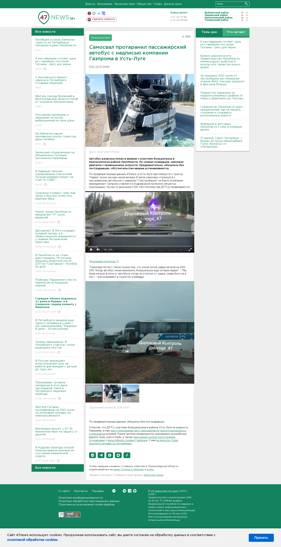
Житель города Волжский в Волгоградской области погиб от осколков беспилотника (56, 101)
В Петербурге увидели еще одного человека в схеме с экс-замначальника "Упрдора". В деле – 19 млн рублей (56, 327)
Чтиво (158, 4)
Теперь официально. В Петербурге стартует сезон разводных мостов (56, 347)
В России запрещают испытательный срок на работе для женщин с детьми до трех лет (56, 368)
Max (135, 490)
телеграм (98, 13)
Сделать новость (103, 19)
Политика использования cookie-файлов (86, 504)
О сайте (64, 491)
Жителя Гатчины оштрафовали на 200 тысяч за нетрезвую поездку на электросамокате (56, 414)
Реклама (98, 491)
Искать (246, 3)
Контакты (81, 491)
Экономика (104, 4)
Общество (144, 4)
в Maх (150, 470)
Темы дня (209, 32)
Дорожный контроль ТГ (104, 262)
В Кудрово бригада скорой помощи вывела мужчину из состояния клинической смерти (56, 454)
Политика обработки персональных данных (89, 501)
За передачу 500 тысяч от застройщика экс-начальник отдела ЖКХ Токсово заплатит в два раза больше (222, 80)
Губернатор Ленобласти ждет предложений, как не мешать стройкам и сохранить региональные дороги (221, 111)
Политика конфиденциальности (80, 498)
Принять (261, 537)
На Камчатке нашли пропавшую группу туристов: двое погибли (56, 139)
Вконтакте (114, 490)
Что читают (236, 32)
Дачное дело (173, 4)
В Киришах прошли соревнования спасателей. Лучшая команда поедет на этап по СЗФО (56, 178)
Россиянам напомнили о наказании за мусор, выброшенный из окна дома (56, 120)
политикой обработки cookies (32, 540)
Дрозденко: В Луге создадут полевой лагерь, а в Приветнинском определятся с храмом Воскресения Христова (56, 238)
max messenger (103, 13)
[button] (92, 455)
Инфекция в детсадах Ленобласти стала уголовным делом (221, 127)
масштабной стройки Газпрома (127, 440)
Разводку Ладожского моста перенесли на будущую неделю (56, 285)
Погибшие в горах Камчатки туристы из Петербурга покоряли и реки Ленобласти (56, 45)
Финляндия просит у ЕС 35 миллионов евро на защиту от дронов (56, 434)
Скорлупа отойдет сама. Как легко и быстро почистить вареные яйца (56, 198)
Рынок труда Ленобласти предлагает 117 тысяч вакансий (56, 217)
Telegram (129, 490)
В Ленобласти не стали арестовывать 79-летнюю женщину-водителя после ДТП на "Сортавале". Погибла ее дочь (56, 263)
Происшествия (124, 4)
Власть (90, 4)
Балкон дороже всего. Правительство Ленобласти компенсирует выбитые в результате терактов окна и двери (220, 61)
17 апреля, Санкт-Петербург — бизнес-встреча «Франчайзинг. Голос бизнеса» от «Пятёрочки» (221, 142)
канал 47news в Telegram (128, 470)
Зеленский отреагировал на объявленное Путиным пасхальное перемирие (56, 157)
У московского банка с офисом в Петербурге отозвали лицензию (56, 82)
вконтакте (94, 13)
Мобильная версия (89, 13)
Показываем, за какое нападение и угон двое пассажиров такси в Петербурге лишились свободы (56, 390)
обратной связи (153, 475)
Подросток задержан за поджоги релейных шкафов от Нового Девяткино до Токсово (222, 96)
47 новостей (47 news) (165, 491)
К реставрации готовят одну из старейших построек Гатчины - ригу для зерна (56, 63)
